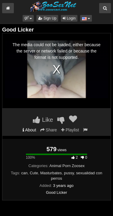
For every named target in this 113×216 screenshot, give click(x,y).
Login (69, 18)
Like (43, 119)
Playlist (70, 130)
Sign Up (47, 18)
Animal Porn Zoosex (67, 166)
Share (48, 130)
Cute (34, 173)
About (29, 130)
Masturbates (51, 173)
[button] (28, 18)
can (24, 173)
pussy (69, 173)
